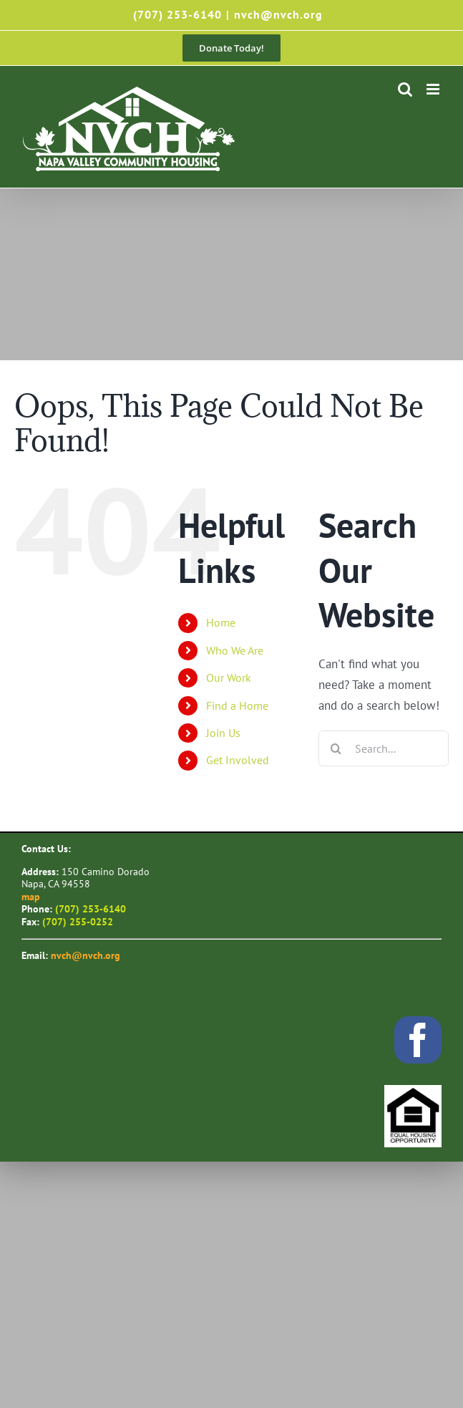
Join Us (223, 732)
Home (220, 622)
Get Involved (237, 760)
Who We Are (234, 650)
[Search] (336, 748)
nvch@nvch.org (278, 14)
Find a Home (237, 705)
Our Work (228, 677)
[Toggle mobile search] (405, 89)
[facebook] (418, 1040)
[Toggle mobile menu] (434, 89)
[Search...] (383, 748)
